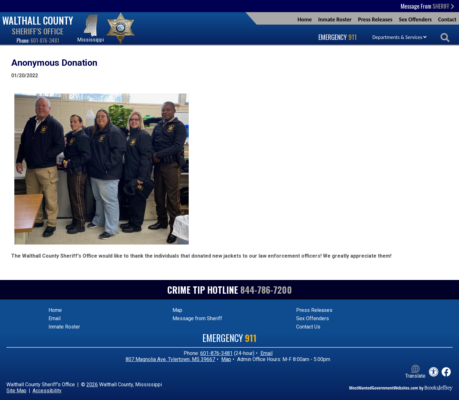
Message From (427, 6)
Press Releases (375, 19)
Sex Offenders (415, 19)
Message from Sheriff (197, 318)
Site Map (16, 391)
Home (304, 19)
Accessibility (47, 391)
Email (54, 318)
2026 (92, 384)
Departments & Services (399, 37)
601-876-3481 (45, 40)
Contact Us (308, 327)
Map (177, 310)
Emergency (337, 37)
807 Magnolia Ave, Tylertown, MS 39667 (170, 359)
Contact (447, 19)
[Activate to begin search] (445, 37)
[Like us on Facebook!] (446, 372)
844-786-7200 (266, 289)
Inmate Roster (335, 19)
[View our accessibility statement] (433, 372)
